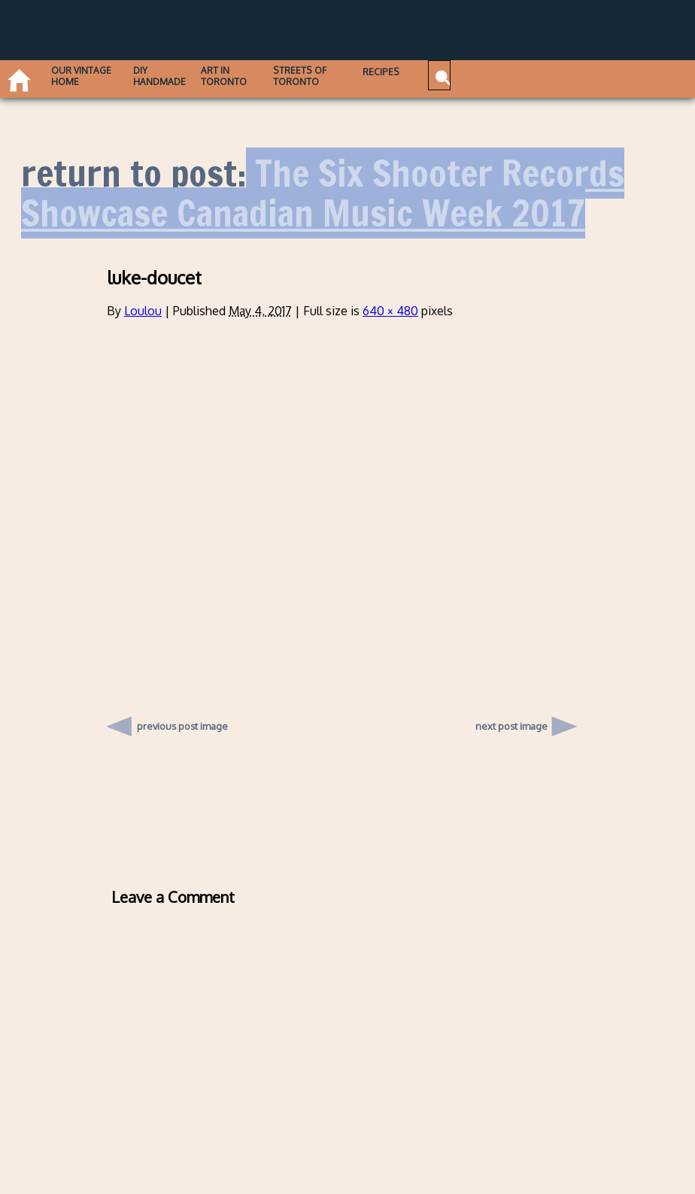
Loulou (143, 310)
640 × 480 (390, 310)
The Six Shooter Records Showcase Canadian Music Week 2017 (322, 192)
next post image (511, 726)
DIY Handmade (176, 76)
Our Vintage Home (87, 76)
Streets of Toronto (333, 76)
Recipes (427, 71)
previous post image (182, 722)
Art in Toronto (248, 76)
